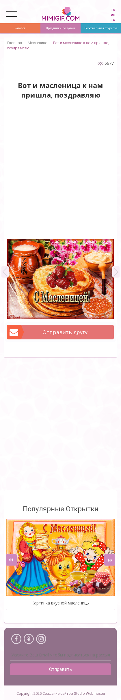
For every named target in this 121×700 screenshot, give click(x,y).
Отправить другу (47, 332)
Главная (14, 43)
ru (113, 19)
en (113, 14)
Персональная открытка (101, 28)
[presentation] (11, 560)
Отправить (60, 669)
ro (113, 9)
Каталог (20, 28)
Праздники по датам (60, 28)
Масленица (37, 43)
